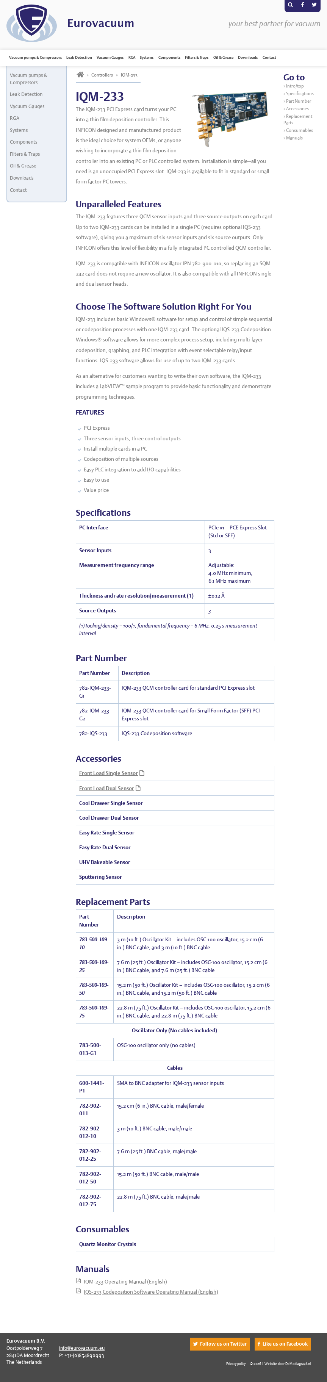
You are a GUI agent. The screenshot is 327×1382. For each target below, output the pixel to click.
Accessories (297, 108)
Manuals (294, 138)
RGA (131, 57)
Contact (269, 57)
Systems (146, 57)
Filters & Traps (196, 57)
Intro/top (295, 86)
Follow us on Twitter (223, 1344)
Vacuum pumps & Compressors (35, 57)
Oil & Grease (223, 57)
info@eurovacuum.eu (82, 1348)
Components (169, 57)
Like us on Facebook (285, 1344)
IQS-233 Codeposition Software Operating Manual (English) (151, 1291)
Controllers (102, 75)
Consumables (299, 130)
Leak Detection (79, 57)
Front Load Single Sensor (108, 773)
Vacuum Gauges (110, 57)
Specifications (300, 93)
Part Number (298, 101)
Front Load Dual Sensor (106, 788)
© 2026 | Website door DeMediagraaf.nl (280, 1364)
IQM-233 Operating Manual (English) (125, 1281)
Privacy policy (236, 1364)
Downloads (248, 57)
